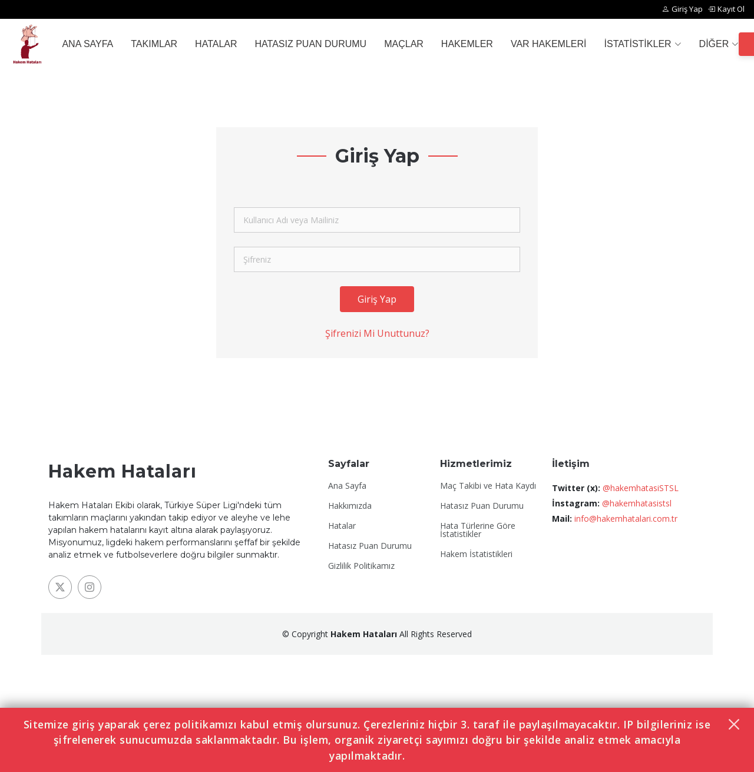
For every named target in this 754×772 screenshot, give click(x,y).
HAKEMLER (467, 44)
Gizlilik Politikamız (361, 566)
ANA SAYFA (87, 44)
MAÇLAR (404, 44)
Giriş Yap (682, 9)
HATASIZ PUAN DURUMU (311, 44)
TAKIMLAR (154, 44)
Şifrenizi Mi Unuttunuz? (377, 333)
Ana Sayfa (347, 486)
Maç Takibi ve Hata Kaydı (488, 486)
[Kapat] (734, 724)
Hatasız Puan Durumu (370, 546)
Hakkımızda (350, 506)
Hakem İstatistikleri (476, 554)
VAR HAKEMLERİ (549, 44)
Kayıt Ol (726, 9)
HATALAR (216, 44)
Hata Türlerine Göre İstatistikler (477, 530)
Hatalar (342, 526)
